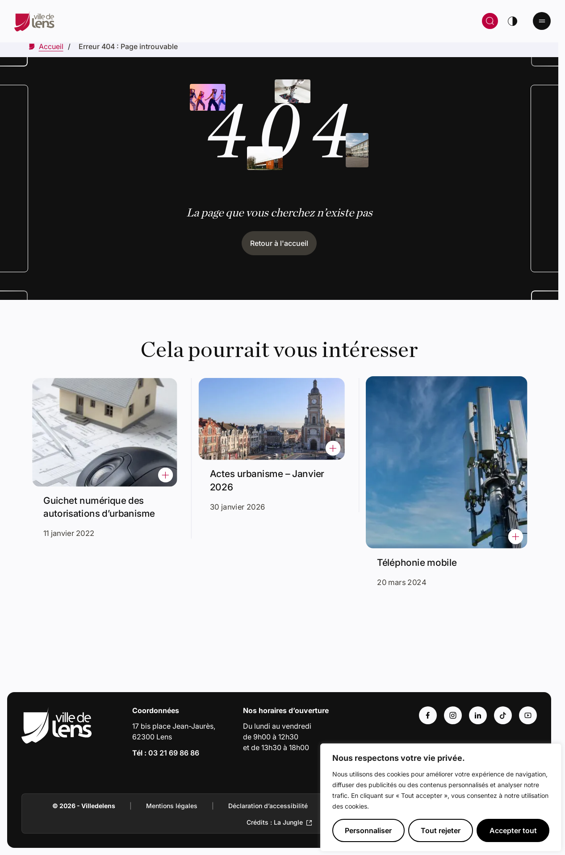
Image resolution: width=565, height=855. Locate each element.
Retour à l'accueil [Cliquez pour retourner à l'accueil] (279, 243)
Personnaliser (368, 830)
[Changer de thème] (512, 21)
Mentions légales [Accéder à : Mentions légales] (171, 805)
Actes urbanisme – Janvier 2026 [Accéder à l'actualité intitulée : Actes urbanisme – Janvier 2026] (269, 475)
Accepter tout (513, 830)
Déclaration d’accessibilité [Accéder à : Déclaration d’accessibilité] (268, 805)
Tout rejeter (440, 830)
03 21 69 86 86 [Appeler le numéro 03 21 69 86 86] (173, 752)
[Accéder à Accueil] (51, 46)
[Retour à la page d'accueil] (153, 21)
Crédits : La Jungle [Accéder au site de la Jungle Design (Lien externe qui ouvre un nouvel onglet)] (275, 822)
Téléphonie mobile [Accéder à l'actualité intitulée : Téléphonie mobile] (426, 543)
